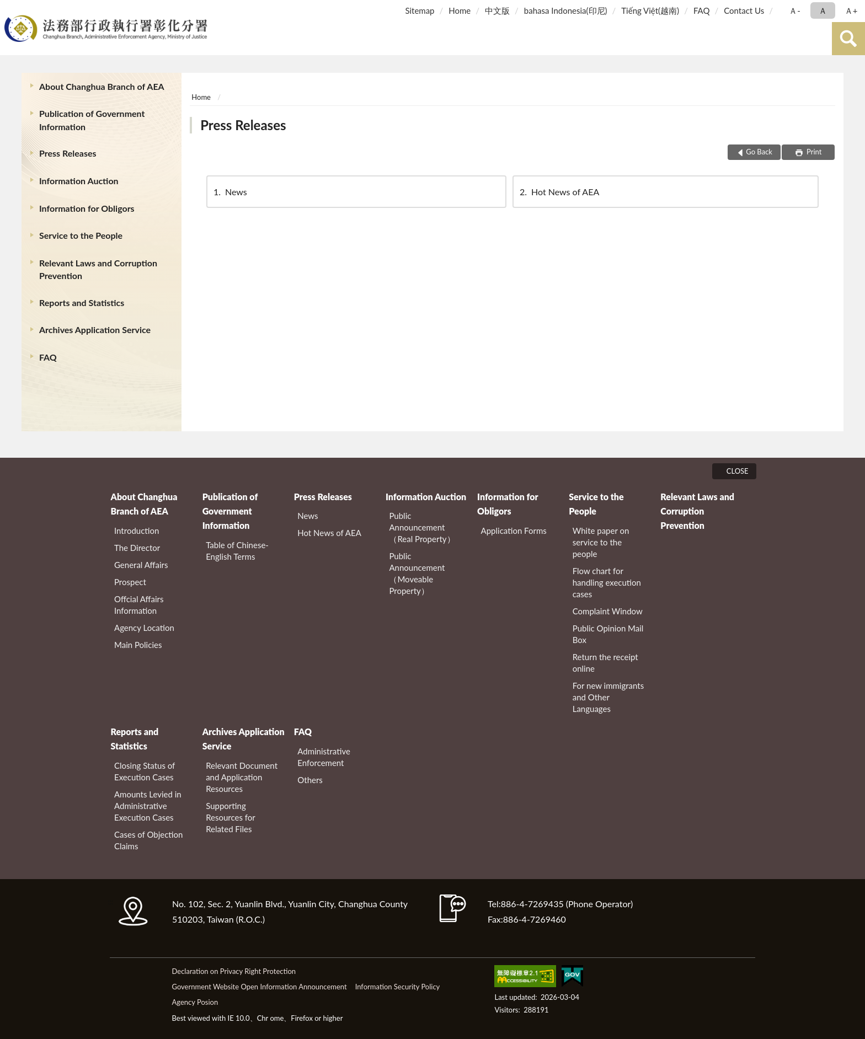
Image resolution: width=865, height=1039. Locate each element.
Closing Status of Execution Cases (144, 771)
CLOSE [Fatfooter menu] (738, 471)
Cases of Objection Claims (148, 840)
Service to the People (80, 235)
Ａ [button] (823, 10)
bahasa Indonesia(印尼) (565, 10)
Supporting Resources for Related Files (230, 817)
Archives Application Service (95, 329)
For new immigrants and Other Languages (608, 697)
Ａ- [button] (794, 10)
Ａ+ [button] (851, 10)
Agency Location (144, 628)
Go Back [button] (759, 151)
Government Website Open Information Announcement (259, 986)
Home (459, 10)
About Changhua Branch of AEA (101, 86)
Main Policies (138, 645)
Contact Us (744, 10)
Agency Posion (195, 1002)
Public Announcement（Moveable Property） (417, 573)
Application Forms (514, 530)
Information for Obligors (87, 208)
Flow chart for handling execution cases (607, 582)
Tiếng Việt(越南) (650, 10)
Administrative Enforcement (323, 757)
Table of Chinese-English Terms (237, 550)
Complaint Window (608, 611)
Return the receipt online (605, 662)
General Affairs (141, 565)
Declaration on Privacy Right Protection (234, 971)
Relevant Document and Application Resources (241, 777)
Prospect (130, 582)
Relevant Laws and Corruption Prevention (98, 269)
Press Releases (68, 153)
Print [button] (813, 151)
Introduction (136, 530)
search (848, 38)
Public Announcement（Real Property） (422, 527)
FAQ (701, 10)
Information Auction (79, 180)
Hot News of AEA (558, 191)
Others (310, 780)
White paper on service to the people (601, 542)
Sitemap (419, 10)
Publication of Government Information (92, 119)
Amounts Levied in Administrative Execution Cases (147, 805)
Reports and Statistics (81, 302)
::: (10, 9)
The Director (137, 548)
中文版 (497, 10)
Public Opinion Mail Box (608, 634)
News (229, 191)
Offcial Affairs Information (139, 604)
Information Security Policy (397, 986)
